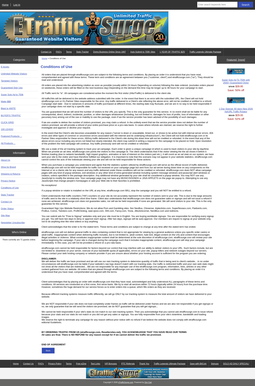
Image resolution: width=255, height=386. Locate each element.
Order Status (7, 208)
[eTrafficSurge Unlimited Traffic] (127, 377)
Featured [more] (236, 59)
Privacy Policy (54, 363)
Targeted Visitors (9, 80)
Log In (16, 4)
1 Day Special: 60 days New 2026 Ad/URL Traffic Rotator (236, 105)
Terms (69, 52)
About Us (5, 160)
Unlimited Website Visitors (14, 73)
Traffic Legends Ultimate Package (205, 52)
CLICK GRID (7, 122)
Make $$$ (6, 101)
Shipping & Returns (10, 174)
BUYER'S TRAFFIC (11, 115)
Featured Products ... (11, 136)
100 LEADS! (7, 129)
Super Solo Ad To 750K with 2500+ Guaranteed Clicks (236, 76)
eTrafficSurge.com (125, 382)
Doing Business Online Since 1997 (109, 52)
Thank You (144, 363)
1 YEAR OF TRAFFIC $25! (172, 52)
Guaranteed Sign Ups (12, 87)
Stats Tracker (82, 52)
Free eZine (81, 363)
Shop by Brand (8, 167)
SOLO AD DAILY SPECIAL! (236, 363)
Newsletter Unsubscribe (13, 222)
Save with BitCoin (198, 363)
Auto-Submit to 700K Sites (142, 52)
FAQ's (58, 52)
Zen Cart (148, 382)
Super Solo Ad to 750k (12, 94)
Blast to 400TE (8, 108)
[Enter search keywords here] (217, 4)
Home (5, 4)
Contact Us (46, 52)
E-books (5, 66)
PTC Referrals (128, 363)
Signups (215, 363)
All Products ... (8, 143)
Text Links (95, 363)
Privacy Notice (8, 180)
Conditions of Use (10, 187)
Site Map (5, 215)
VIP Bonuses (111, 363)
